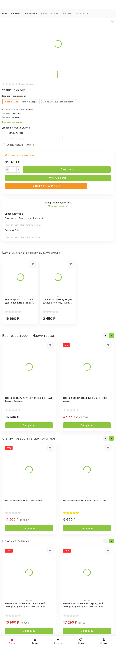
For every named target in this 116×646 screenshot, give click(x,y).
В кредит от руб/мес (46, 186)
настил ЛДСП (30, 101)
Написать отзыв (27, 84)
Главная (6, 13)
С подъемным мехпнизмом (59, 101)
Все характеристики (12, 122)
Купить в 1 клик (58, 177)
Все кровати (31, 13)
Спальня (17, 13)
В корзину (67, 169)
